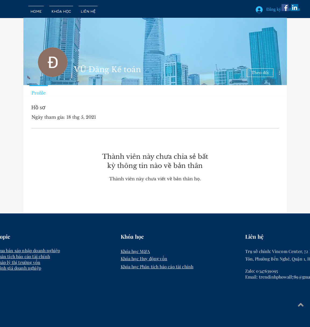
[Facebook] (285, 7)
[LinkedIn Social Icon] (294, 7)
